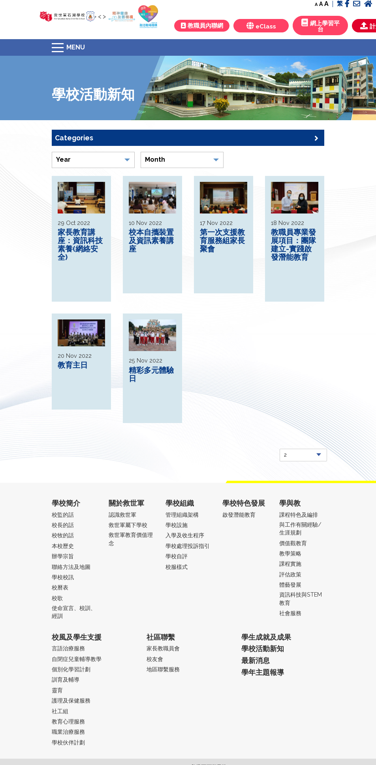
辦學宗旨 (63, 556)
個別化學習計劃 (71, 669)
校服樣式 (176, 566)
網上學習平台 (320, 26)
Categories (186, 138)
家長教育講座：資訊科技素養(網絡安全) (80, 244)
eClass (261, 26)
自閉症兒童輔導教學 (77, 658)
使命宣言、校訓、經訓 (74, 611)
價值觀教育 (293, 543)
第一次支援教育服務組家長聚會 (222, 240)
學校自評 (176, 556)
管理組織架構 (182, 514)
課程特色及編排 (298, 514)
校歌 (57, 598)
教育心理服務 (68, 721)
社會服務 (290, 613)
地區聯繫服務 (163, 669)
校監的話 (63, 514)
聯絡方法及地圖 (71, 566)
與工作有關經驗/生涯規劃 (300, 528)
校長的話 (63, 524)
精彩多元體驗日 (151, 374)
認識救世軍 (122, 514)
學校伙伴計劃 (68, 742)
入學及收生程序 (184, 535)
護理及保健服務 (71, 700)
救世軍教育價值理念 (131, 538)
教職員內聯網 (202, 25)
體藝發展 (290, 584)
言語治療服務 (68, 648)
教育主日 (73, 365)
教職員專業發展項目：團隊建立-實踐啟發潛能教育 (293, 244)
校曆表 (60, 587)
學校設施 (176, 524)
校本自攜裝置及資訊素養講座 (151, 240)
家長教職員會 (163, 648)
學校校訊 (63, 577)
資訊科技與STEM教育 (300, 598)
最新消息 (255, 660)
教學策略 (290, 553)
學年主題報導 (262, 672)
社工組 (60, 711)
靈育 (57, 690)
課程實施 (290, 563)
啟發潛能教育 (239, 514)
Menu (75, 47)
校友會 (155, 658)
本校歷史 (63, 545)
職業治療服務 (68, 731)
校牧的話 (63, 535)
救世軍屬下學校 (128, 524)
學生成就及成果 (266, 637)
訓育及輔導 (65, 679)
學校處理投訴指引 (187, 545)
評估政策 (290, 574)
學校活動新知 (262, 648)
